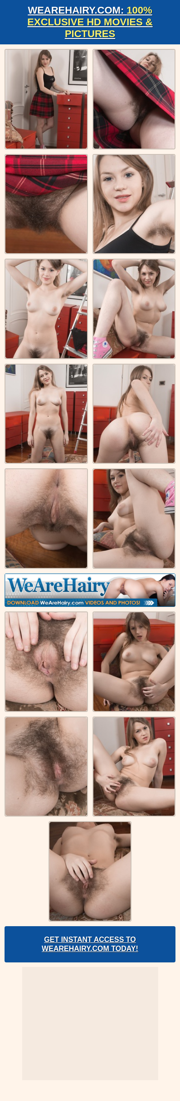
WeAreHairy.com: (89, 22)
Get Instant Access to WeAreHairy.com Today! (90, 944)
